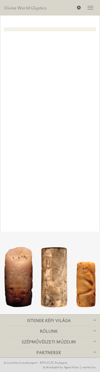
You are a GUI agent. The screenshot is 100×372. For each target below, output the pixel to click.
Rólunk (68, 331)
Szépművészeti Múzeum (59, 342)
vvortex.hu (89, 367)
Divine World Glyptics (25, 8)
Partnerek (66, 352)
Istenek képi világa (61, 320)
